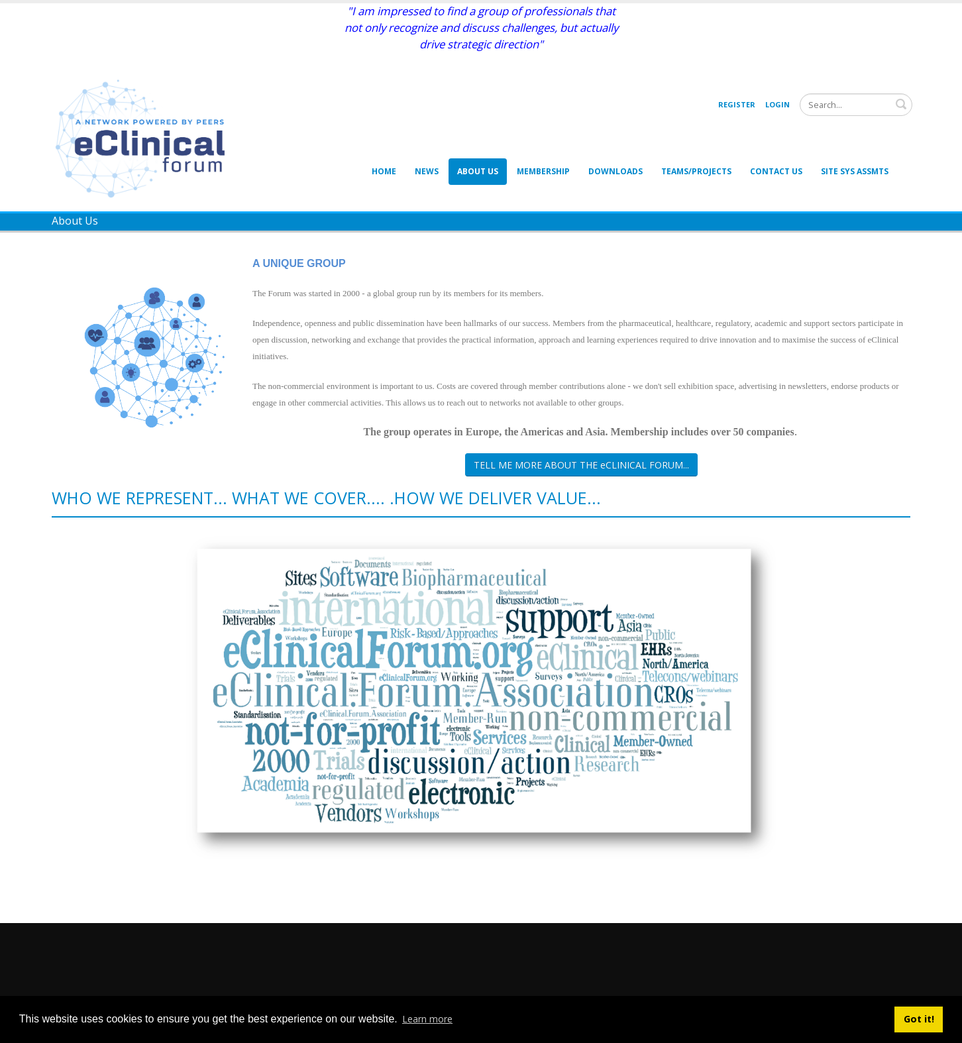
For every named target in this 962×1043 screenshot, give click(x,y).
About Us (477, 171)
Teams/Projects (696, 171)
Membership (543, 171)
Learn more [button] (427, 1019)
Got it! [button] (919, 1019)
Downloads (615, 171)
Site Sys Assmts (854, 171)
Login (777, 104)
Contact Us (776, 171)
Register (736, 104)
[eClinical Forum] (144, 137)
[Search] (856, 104)
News (427, 171)
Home (384, 171)
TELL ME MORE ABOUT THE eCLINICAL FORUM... (581, 465)
